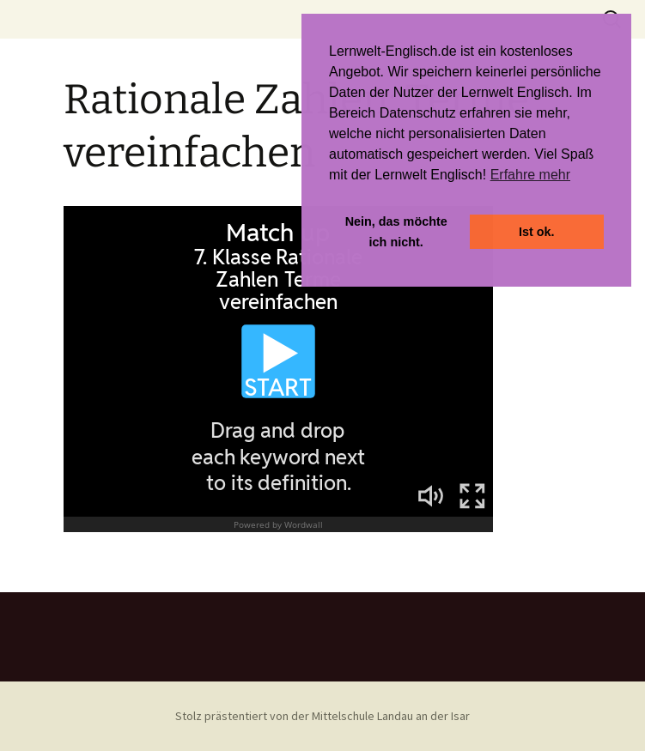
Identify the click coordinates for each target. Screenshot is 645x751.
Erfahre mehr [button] (530, 174)
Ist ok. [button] (537, 232)
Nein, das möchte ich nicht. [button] (396, 232)
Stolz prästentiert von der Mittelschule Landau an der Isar (322, 716)
